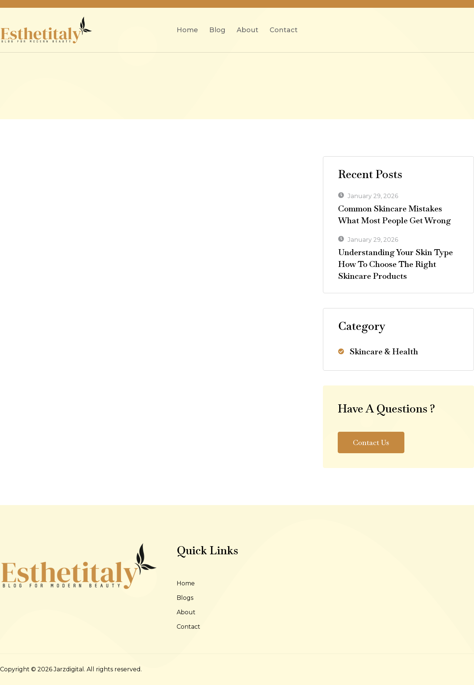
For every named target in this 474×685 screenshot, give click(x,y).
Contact (284, 30)
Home (187, 30)
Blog (217, 30)
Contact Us (371, 442)
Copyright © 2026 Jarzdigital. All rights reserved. (71, 669)
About (247, 30)
